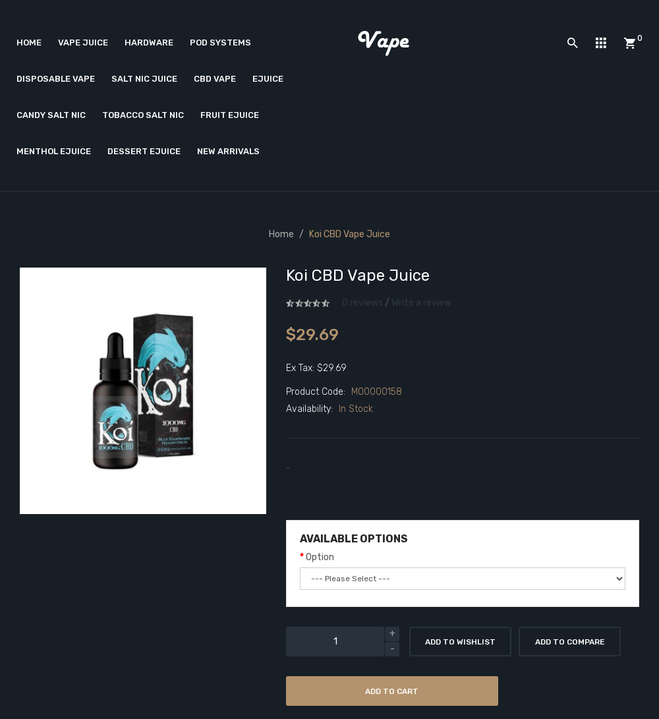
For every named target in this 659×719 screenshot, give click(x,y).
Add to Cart (391, 691)
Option (320, 557)
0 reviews (362, 302)
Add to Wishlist (460, 642)
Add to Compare (570, 642)
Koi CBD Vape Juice (349, 234)
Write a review (421, 302)
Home (281, 234)
